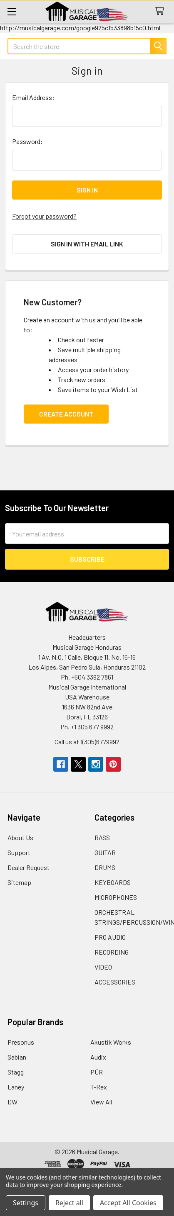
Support (18, 852)
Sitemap (19, 882)
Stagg (15, 1072)
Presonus (20, 1042)
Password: (27, 141)
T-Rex (98, 1087)
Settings (25, 1202)
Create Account (66, 414)
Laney (15, 1087)
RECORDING (111, 952)
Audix (98, 1057)
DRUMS (104, 867)
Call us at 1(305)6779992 (87, 742)
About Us (20, 837)
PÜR (96, 1072)
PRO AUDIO (110, 937)
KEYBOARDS (112, 882)
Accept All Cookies (128, 1202)
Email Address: (33, 97)
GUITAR (105, 852)
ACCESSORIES (114, 982)
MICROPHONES (115, 897)
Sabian (16, 1057)
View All (101, 1102)
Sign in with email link (87, 244)
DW (12, 1102)
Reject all (69, 1202)
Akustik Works (110, 1042)
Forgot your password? (44, 216)
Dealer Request (28, 867)
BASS (102, 837)
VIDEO (103, 967)
